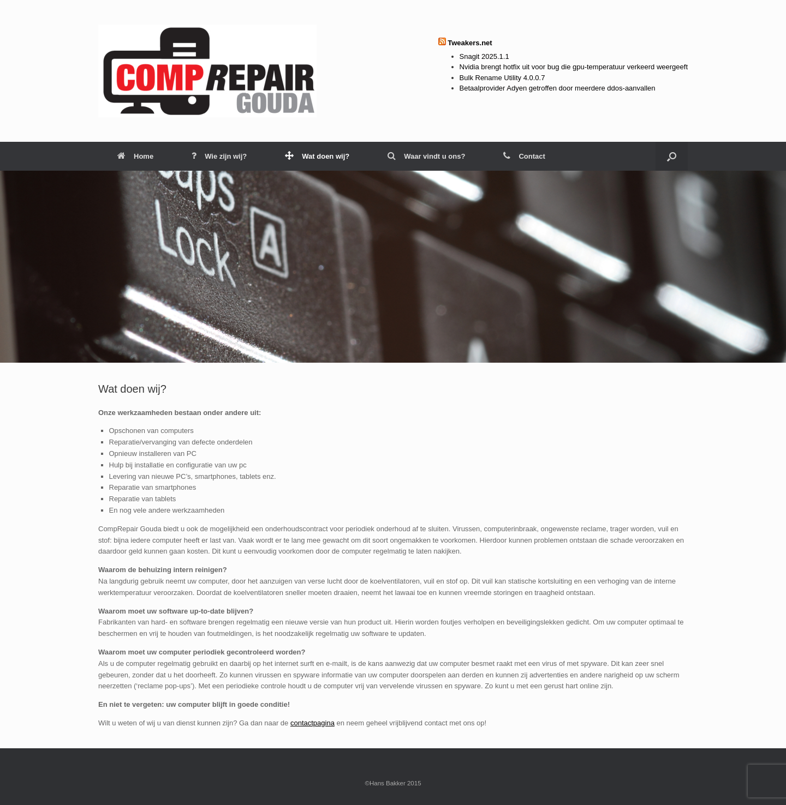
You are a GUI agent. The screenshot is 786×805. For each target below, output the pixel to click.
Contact (524, 156)
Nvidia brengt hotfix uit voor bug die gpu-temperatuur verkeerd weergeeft (574, 67)
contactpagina (312, 723)
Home (135, 156)
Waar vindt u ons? (426, 156)
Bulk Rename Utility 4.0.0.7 (502, 78)
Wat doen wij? (317, 156)
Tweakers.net (470, 43)
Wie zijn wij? (219, 156)
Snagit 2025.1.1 (484, 56)
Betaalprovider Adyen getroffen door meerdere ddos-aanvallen (558, 88)
